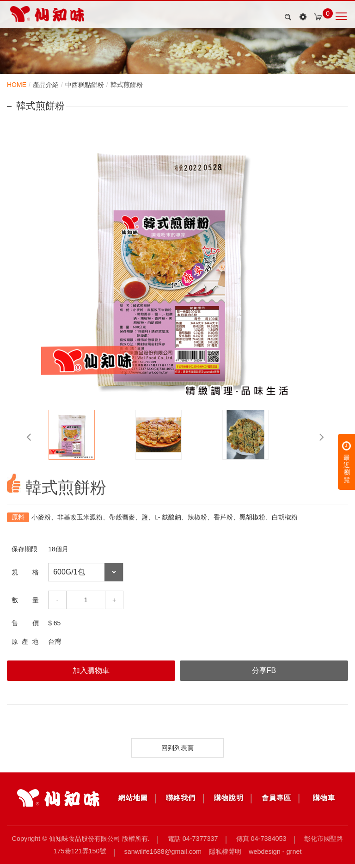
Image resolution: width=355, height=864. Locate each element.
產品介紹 (46, 84)
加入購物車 (91, 670)
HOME (16, 84)
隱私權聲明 (225, 851)
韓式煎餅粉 (126, 84)
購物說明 (229, 798)
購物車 (324, 798)
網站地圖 (133, 798)
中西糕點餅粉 (84, 84)
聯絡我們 (181, 798)
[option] (177, 265)
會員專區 (276, 798)
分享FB (264, 670)
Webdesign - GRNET (275, 851)
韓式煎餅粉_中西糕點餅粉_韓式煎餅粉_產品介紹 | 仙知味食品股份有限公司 (47, 14)
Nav (341, 16)
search (287, 17)
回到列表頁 (177, 748)
